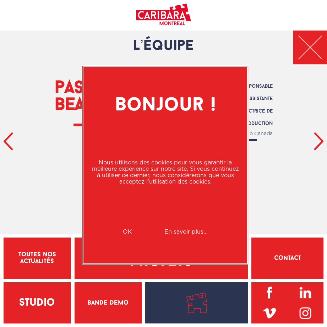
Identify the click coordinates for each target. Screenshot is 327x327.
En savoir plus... (186, 231)
